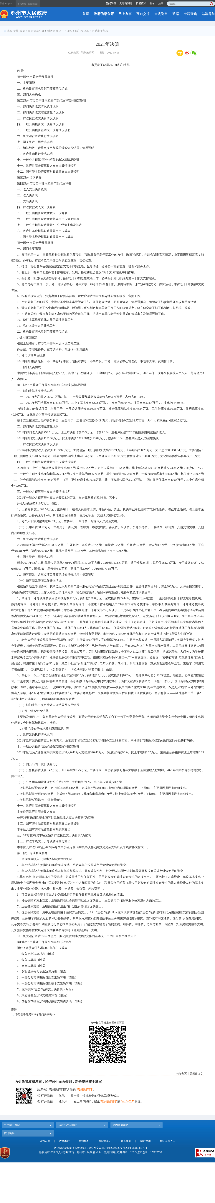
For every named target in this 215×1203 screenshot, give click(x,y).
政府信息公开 (104, 14)
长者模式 (141, 3)
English (8, 3)
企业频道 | (33, 3)
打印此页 (181, 1073)
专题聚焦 (190, 14)
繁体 (2, 3)
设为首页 (45, 1141)
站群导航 (208, 14)
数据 (175, 14)
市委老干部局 (100, 30)
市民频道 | (22, 3)
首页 (85, 14)
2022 (69, 30)
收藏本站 (64, 1141)
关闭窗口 (195, 1073)
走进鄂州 (161, 14)
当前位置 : (13, 30)
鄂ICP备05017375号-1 (135, 1148)
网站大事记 (104, 1141)
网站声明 (145, 1141)
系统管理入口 (167, 1141)
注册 (160, 3)
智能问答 (111, 3)
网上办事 (125, 14)
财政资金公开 (55, 30)
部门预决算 (82, 30)
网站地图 (84, 1141)
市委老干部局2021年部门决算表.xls (35, 1014)
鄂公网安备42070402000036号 (105, 1148)
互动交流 (143, 14)
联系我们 (126, 1141)
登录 (152, 3)
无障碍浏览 (125, 3)
